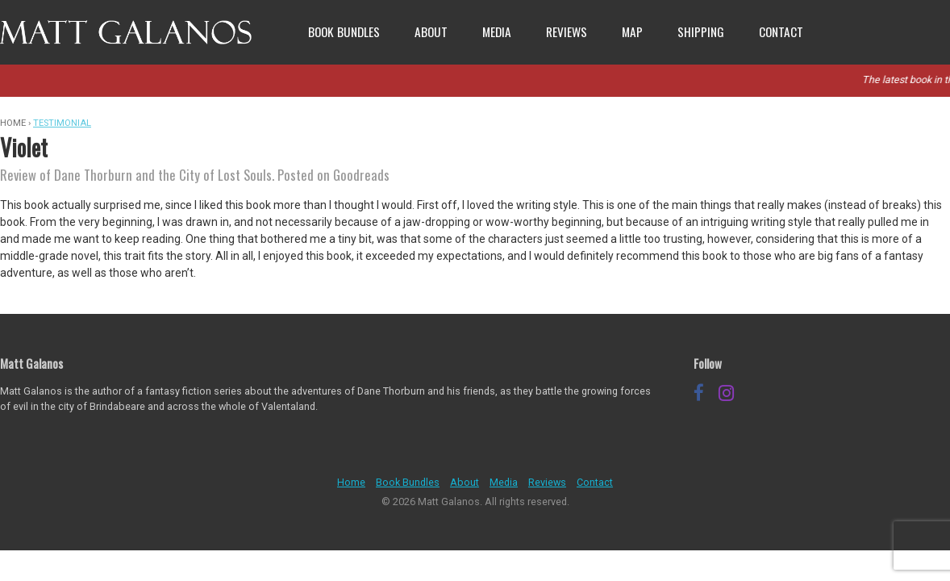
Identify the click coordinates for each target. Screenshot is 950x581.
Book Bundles (344, 31)
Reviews (566, 31)
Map (632, 31)
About (431, 31)
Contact (781, 31)
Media (496, 31)
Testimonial (62, 123)
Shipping (700, 31)
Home (351, 482)
